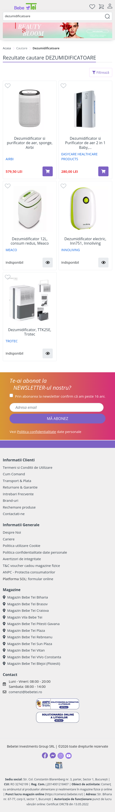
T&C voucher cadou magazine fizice (31, 565)
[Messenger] (53, 755)
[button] (48, 262)
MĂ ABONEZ (57, 418)
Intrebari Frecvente (18, 494)
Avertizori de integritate (22, 558)
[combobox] (57, 16)
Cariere (9, 539)
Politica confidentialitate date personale (35, 552)
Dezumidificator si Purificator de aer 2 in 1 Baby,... (85, 143)
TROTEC (12, 341)
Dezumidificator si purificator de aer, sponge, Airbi (30, 143)
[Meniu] (6, 6)
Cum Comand (14, 474)
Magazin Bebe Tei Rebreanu (27, 637)
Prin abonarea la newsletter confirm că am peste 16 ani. (60, 396)
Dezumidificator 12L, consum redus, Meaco (30, 241)
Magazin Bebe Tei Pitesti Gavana (31, 623)
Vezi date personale (45, 431)
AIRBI (9, 159)
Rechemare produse (19, 507)
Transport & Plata (17, 480)
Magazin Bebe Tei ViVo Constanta (32, 657)
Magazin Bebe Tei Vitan (24, 650)
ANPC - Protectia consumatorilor (29, 572)
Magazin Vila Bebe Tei (22, 617)
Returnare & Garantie (20, 487)
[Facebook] (45, 755)
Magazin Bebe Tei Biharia (25, 597)
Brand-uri (10, 500)
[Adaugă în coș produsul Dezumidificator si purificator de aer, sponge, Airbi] (48, 171)
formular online (40, 578)
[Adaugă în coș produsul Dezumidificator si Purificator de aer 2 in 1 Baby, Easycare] (103, 171)
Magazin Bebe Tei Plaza (24, 630)
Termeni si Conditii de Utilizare (27, 467)
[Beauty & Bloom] (57, 30)
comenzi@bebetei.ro (25, 691)
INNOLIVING (70, 250)
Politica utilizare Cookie (21, 545)
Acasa (7, 48)
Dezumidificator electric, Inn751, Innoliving (85, 241)
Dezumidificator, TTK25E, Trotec (29, 332)
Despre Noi (12, 532)
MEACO (11, 250)
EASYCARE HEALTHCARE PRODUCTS (79, 156)
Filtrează (100, 72)
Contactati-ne (14, 513)
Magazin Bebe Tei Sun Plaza (27, 643)
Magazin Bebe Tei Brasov (25, 604)
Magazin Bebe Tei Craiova (26, 610)
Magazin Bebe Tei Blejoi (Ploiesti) (31, 663)
